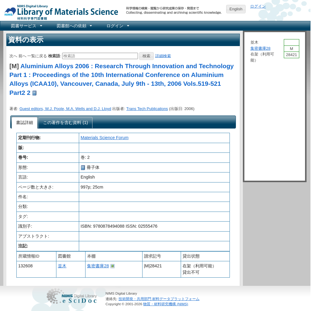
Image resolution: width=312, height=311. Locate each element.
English (236, 9)
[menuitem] (26, 25)
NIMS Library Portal (59, 12)
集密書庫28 (98, 265)
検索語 (54, 55)
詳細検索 (163, 55)
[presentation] (25, 122)
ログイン (258, 6)
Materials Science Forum (105, 137)
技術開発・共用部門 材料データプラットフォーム (159, 299)
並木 (62, 265)
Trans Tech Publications (147, 108)
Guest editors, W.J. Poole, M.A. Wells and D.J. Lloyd (65, 108)
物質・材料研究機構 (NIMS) (165, 304)
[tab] (25, 123)
